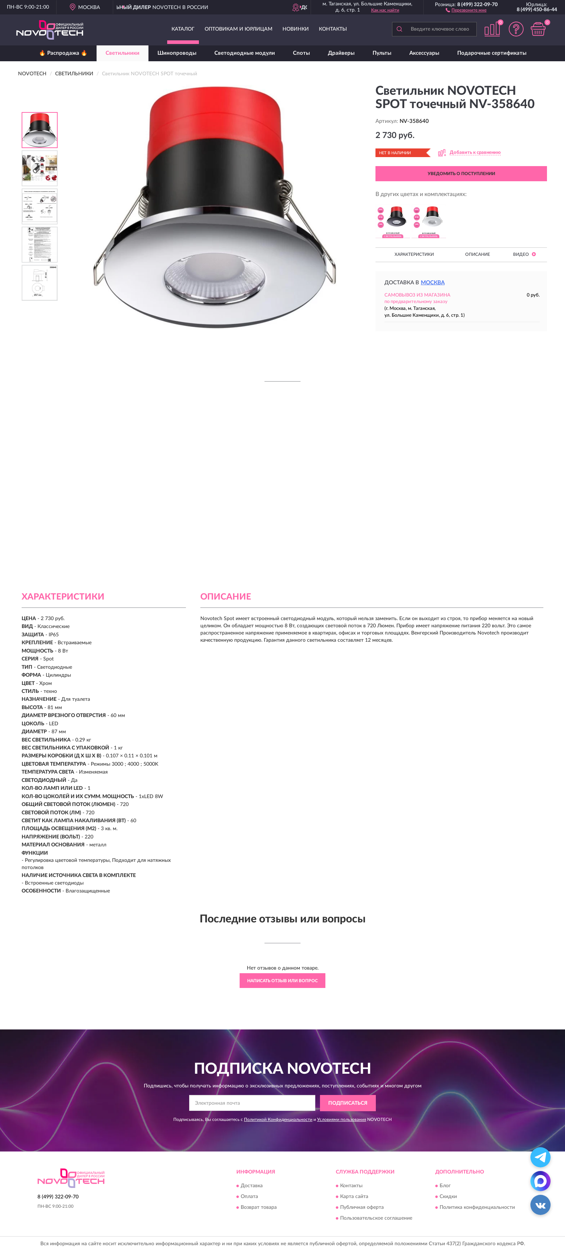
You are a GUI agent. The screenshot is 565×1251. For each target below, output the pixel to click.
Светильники (122, 53)
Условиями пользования (341, 1119)
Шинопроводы (176, 53)
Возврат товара (259, 1207)
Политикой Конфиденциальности (278, 1119)
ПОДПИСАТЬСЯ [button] (348, 1103)
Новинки (295, 29)
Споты (301, 53)
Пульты (382, 53)
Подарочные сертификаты (491, 53)
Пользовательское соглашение (376, 1218)
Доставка (252, 1186)
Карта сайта (354, 1196)
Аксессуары (424, 53)
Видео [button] (524, 254)
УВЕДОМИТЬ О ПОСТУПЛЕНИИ (461, 174)
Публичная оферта (362, 1207)
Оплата (249, 1196)
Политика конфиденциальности (477, 1207)
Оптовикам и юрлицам (238, 29)
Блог (445, 1186)
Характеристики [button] (414, 254)
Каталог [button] (183, 29)
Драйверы (341, 53)
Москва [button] (433, 282)
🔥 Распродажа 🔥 (63, 53)
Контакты (333, 29)
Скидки (448, 1196)
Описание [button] (477, 254)
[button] (466, 10)
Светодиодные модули (244, 53)
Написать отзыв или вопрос (282, 981)
